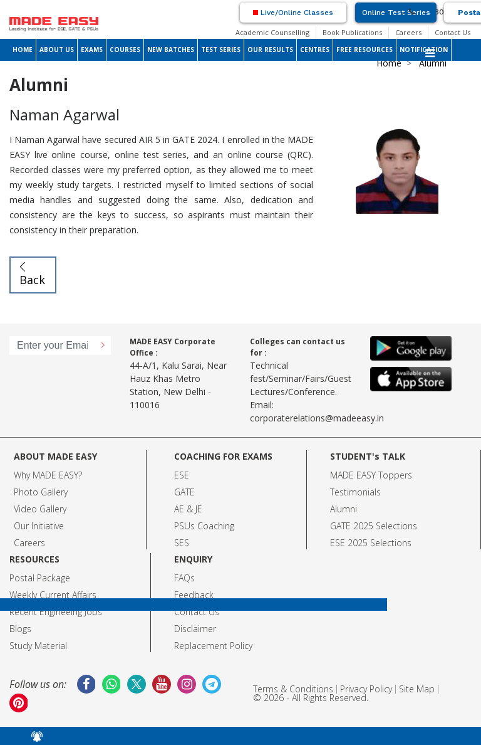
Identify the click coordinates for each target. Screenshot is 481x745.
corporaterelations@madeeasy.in (317, 418)
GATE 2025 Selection (371, 526)
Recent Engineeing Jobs (55, 612)
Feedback (194, 595)
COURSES (125, 49)
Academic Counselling (272, 32)
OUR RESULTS (270, 49)
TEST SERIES (220, 49)
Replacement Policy (213, 646)
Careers (408, 32)
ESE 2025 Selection (368, 543)
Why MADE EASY (46, 475)
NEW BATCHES (170, 49)
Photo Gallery (41, 492)
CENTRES (314, 49)
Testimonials (355, 492)
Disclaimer (195, 629)
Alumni (343, 509)
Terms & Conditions (293, 689)
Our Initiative (39, 526)
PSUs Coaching (204, 526)
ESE (181, 475)
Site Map (417, 689)
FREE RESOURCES (364, 49)
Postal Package (39, 578)
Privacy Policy (366, 689)
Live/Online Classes (293, 12)
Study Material (38, 646)
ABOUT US (56, 49)
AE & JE (188, 509)
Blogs (20, 629)
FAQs (184, 578)
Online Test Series (396, 12)
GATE (184, 492)
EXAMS (92, 49)
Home (388, 63)
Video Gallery (40, 509)
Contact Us (452, 32)
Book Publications (352, 32)
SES (181, 543)
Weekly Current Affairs (52, 595)
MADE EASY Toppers (371, 475)
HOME (23, 49)
